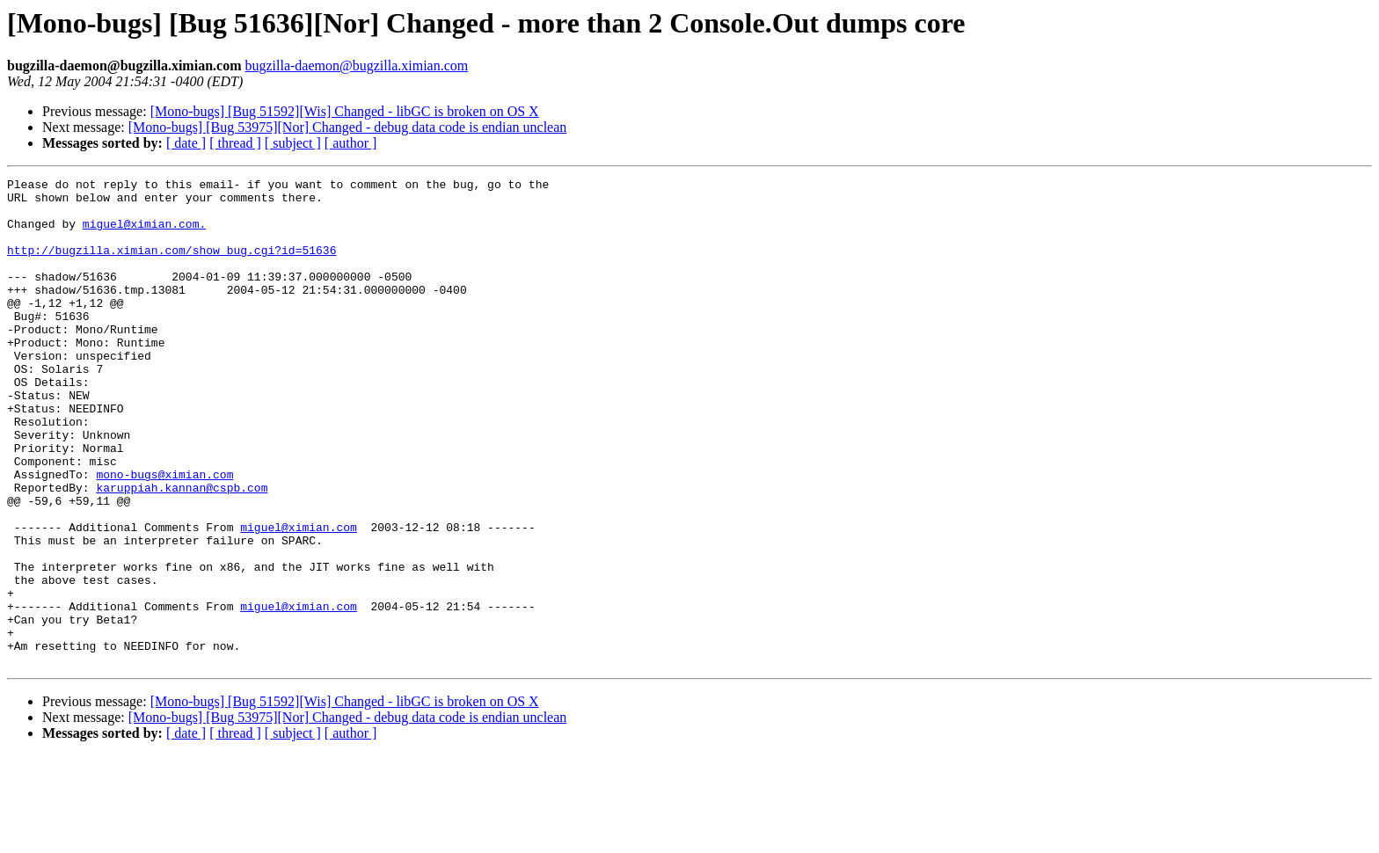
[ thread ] (235, 142)
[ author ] (351, 142)
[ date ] (186, 142)
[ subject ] (293, 142)
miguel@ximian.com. (144, 234)
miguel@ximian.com (298, 598)
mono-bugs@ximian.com (164, 535)
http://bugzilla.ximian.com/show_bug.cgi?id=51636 (171, 265)
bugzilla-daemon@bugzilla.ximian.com (356, 65)
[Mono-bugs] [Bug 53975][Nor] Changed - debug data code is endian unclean (347, 127)
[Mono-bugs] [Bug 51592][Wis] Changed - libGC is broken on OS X (344, 111)
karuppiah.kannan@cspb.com (181, 550)
